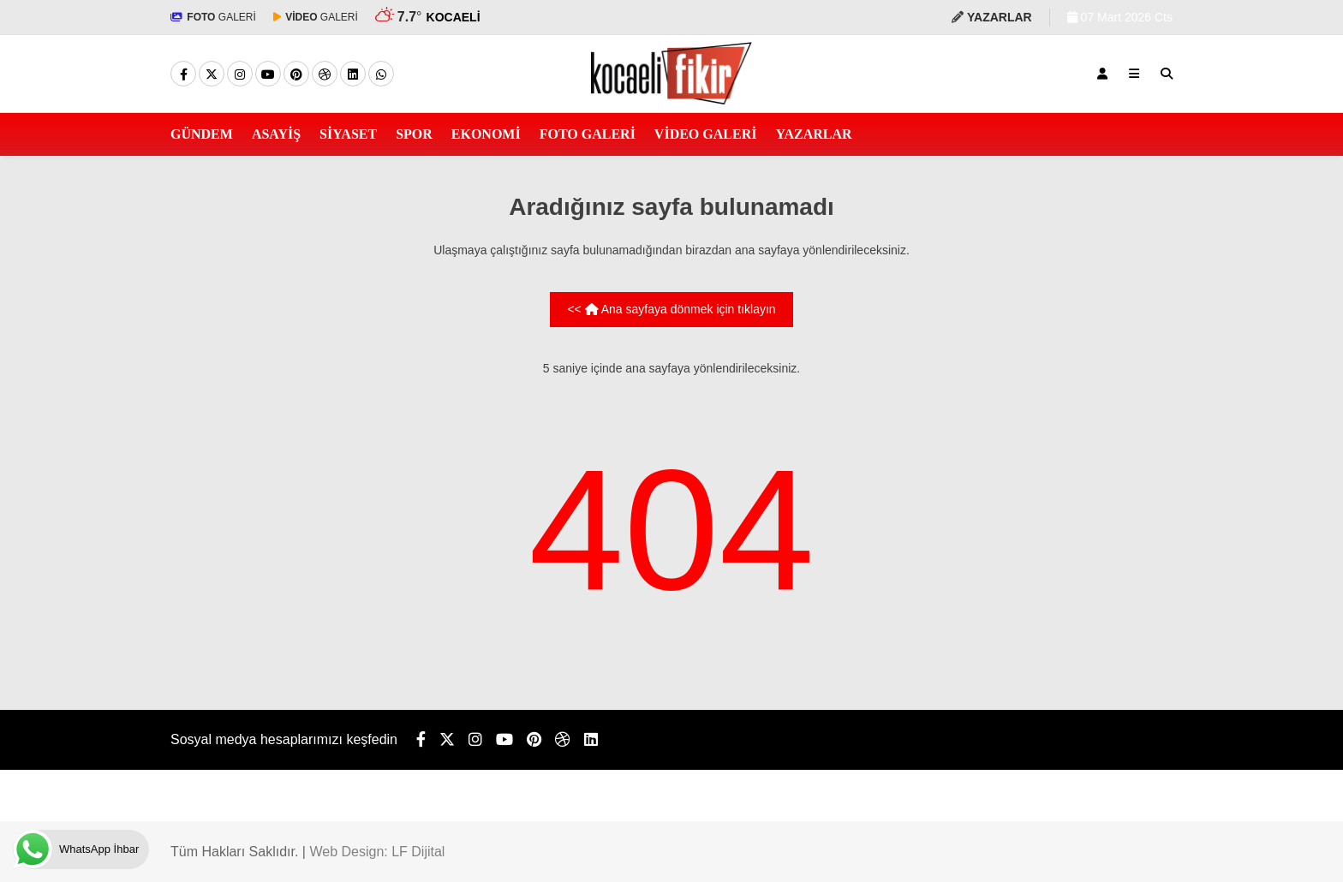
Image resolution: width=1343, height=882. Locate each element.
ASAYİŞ (276, 134)
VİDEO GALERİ (705, 134)
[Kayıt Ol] (1102, 73)
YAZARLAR (813, 134)
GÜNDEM (201, 134)
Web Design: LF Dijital (377, 851)
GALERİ (213, 17)
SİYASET (348, 134)
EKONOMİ (486, 134)
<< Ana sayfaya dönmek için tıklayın (671, 309)
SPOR (414, 134)
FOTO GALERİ (588, 134)
